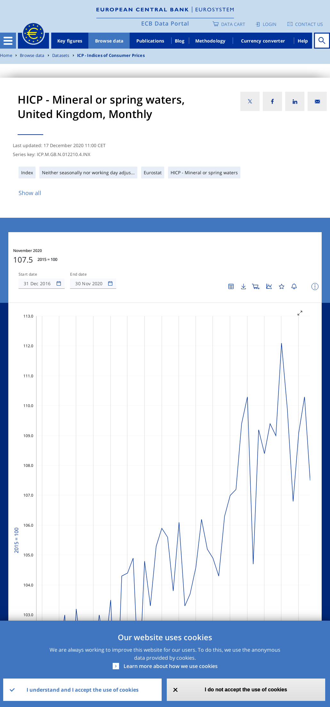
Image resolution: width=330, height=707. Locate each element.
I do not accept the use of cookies (246, 689)
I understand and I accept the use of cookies (83, 689)
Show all (30, 193)
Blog (180, 41)
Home (6, 55)
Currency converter (263, 41)
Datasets (60, 55)
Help (303, 41)
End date (78, 274)
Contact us (309, 24)
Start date (28, 274)
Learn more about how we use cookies (171, 666)
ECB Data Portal (165, 23)
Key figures (70, 41)
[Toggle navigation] (8, 41)
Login (270, 24)
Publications (150, 41)
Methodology (210, 41)
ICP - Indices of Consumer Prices (111, 55)
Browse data (109, 41)
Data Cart (233, 24)
